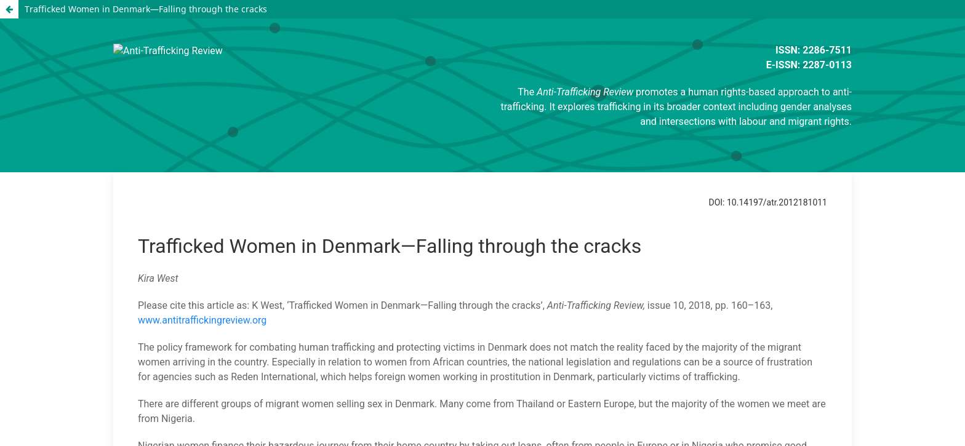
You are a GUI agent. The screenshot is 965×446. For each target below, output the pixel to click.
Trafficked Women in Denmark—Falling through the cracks (146, 9)
